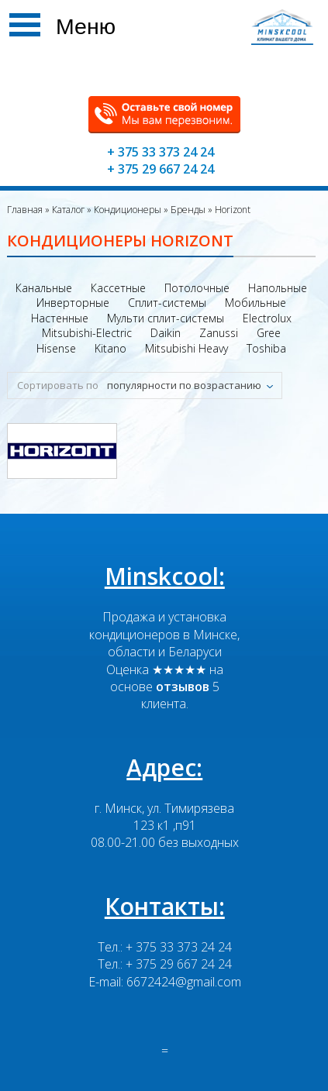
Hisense (56, 348)
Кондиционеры (126, 209)
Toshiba (266, 348)
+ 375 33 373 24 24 (160, 151)
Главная (25, 209)
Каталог (67, 209)
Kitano (110, 348)
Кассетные (118, 287)
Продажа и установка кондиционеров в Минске (163, 625)
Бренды (186, 209)
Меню (86, 26)
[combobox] (191, 385)
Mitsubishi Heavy (186, 348)
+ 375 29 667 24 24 (160, 168)
